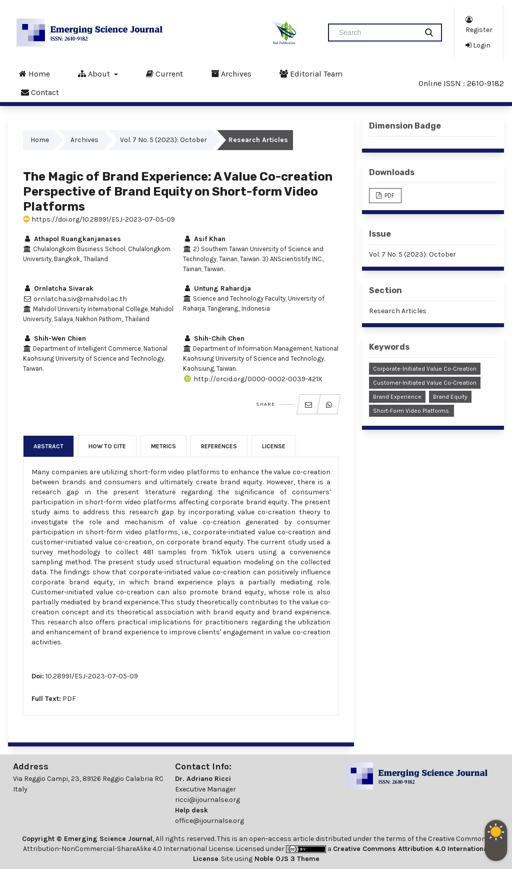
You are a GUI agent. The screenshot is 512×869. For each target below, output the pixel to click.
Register (479, 24)
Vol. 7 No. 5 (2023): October (163, 140)
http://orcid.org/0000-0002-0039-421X (252, 379)
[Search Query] (377, 33)
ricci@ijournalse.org (207, 799)
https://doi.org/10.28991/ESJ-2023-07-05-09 (99, 219)
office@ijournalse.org (209, 820)
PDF (69, 698)
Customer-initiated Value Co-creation (424, 382)
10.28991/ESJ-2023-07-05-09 (92, 676)
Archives (231, 74)
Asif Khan (204, 239)
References (219, 446)
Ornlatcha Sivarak (58, 288)
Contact (40, 92)
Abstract (49, 446)
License (274, 446)
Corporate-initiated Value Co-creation (424, 368)
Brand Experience (397, 396)
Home (34, 74)
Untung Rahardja (217, 288)
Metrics (163, 446)
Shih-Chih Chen (213, 338)
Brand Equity (450, 396)
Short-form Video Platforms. (411, 410)
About (95, 74)
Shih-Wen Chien (54, 338)
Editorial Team (311, 74)
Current (164, 74)
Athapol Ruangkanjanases (72, 239)
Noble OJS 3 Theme (286, 858)
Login (478, 45)
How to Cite (107, 446)
